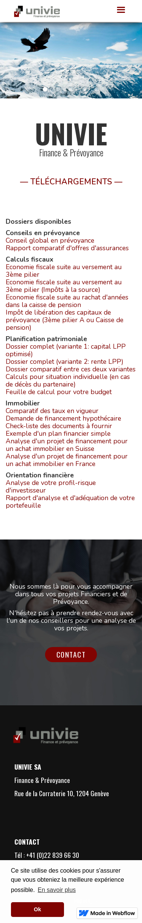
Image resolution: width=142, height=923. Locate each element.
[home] (35, 11)
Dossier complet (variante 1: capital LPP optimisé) (66, 350)
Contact (71, 654)
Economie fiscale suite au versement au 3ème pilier (64, 270)
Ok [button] (37, 909)
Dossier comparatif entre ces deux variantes (71, 369)
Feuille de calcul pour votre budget (59, 391)
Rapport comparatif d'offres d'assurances (67, 248)
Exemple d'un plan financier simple (58, 433)
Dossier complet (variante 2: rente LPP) (64, 361)
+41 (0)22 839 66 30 (52, 855)
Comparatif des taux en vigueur (52, 410)
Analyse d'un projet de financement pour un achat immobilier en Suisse (67, 445)
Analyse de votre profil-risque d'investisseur (51, 486)
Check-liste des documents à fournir (59, 425)
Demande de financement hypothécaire (63, 418)
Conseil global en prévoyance (50, 240)
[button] (121, 10)
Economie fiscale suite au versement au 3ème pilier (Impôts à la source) (64, 286)
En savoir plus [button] (57, 890)
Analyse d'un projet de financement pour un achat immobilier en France (67, 460)
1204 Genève (92, 793)
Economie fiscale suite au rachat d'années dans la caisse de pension (67, 301)
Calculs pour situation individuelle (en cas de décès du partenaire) (68, 380)
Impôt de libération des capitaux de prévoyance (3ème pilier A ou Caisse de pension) (64, 320)
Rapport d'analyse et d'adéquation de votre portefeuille (70, 501)
